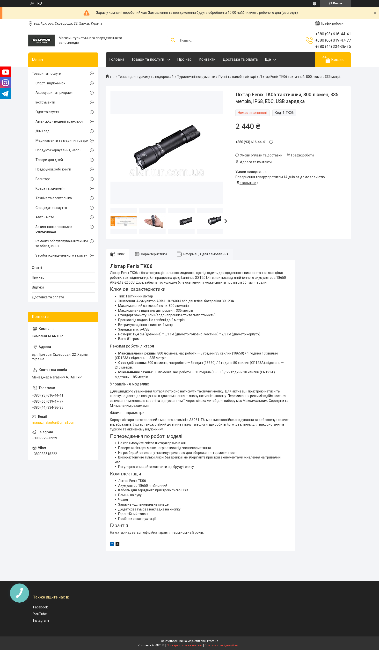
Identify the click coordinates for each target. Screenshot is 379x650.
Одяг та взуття (47, 112)
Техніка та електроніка (54, 198)
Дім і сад (43, 131)
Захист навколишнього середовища (54, 229)
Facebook (40, 607)
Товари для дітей (49, 160)
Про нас (184, 59)
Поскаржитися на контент (184, 645)
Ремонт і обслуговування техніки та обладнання (62, 243)
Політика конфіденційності (222, 645)
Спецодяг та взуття (51, 208)
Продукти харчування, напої (58, 150)
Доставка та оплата (240, 59)
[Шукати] (173, 40)
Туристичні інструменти (196, 77)
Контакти (207, 59)
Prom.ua (212, 641)
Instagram (41, 620)
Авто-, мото (45, 217)
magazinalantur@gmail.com (53, 422)
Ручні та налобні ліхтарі (237, 77)
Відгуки (38, 287)
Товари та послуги (148, 59)
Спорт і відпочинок (50, 83)
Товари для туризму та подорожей (146, 77)
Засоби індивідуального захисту (61, 255)
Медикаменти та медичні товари (62, 140)
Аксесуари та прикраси (54, 93)
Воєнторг (43, 179)
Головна (116, 59)
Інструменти (45, 102)
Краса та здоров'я (50, 188)
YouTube (40, 614)
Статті (37, 268)
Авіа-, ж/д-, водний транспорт (59, 121)
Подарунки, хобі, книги (53, 169)
